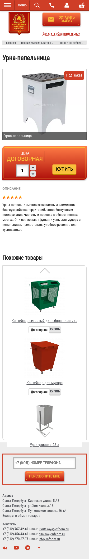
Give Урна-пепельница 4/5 (16, 197)
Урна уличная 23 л (44, 445)
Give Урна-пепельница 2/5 (8, 197)
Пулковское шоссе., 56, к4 (47, 511)
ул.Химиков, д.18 (40, 506)
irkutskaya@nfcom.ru (54, 529)
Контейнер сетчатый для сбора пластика (44, 320)
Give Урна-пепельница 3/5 (12, 197)
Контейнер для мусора (45, 383)
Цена (24, 153)
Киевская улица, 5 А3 (43, 501)
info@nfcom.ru (49, 539)
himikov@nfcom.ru (52, 534)
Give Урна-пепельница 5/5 (21, 197)
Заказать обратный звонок (61, 33)
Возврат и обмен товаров (21, 516)
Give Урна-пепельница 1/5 (4, 197)
